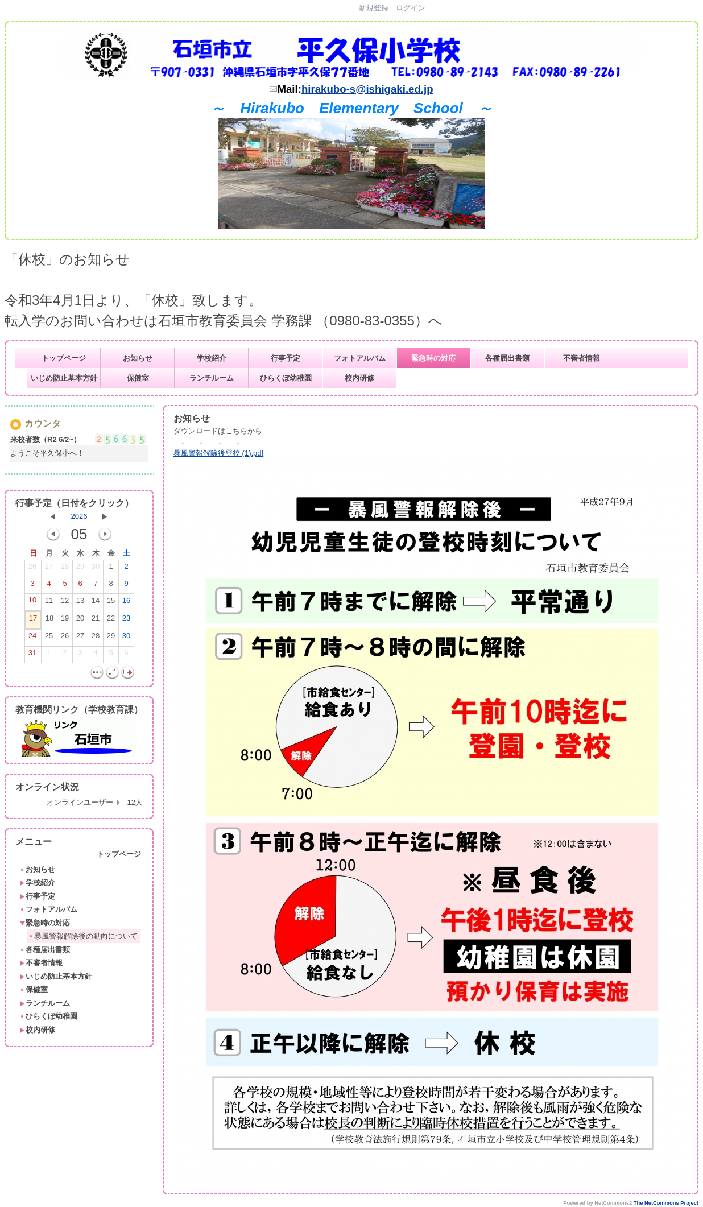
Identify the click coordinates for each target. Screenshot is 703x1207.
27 (49, 569)
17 (33, 620)
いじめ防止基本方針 (64, 378)
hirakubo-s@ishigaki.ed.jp (367, 89)
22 (111, 620)
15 (111, 603)
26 (32, 569)
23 (126, 620)
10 (32, 602)
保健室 (138, 378)
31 (32, 655)
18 (49, 620)
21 (96, 620)
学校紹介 (211, 358)
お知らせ (137, 358)
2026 (79, 516)
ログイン (410, 7)
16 (126, 603)
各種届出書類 (507, 358)
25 (49, 638)
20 (80, 620)
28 (65, 569)
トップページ (64, 358)
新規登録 (373, 7)
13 (80, 603)
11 (49, 603)
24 (32, 638)
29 (80, 569)
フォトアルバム (360, 358)
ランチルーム (211, 378)
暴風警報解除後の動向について (83, 936)
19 (65, 620)
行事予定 (285, 358)
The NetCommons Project (666, 1203)
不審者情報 (581, 358)
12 (65, 603)
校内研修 (359, 378)
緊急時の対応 (433, 358)
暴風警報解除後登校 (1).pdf (218, 453)
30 (96, 569)
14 (96, 603)
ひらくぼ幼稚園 (286, 378)
